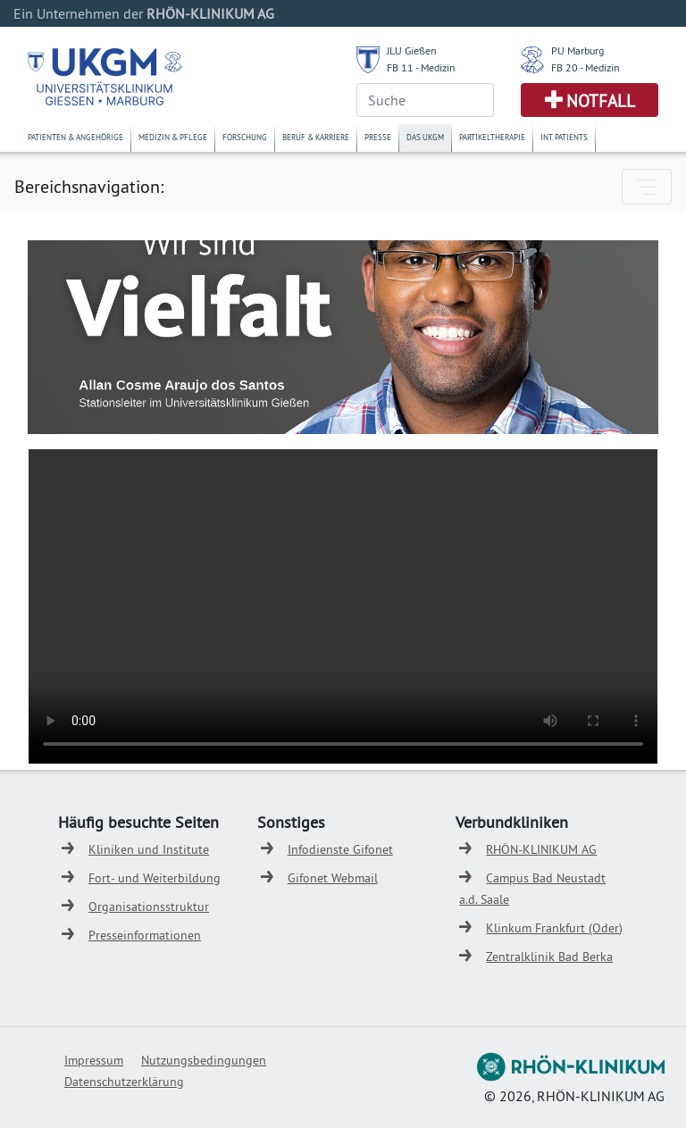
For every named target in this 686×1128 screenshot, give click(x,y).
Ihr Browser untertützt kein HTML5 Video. (343, 606)
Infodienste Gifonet (340, 849)
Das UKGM (425, 137)
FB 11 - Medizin (421, 67)
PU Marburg (577, 50)
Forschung (244, 137)
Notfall (600, 101)
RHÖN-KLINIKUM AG (541, 849)
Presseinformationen (144, 935)
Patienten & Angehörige (75, 137)
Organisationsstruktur (148, 906)
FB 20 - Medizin (585, 67)
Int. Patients (564, 137)
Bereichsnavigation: (88, 186)
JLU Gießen (412, 50)
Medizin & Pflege (172, 137)
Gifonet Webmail (333, 878)
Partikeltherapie (492, 137)
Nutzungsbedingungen (203, 1060)
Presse (377, 137)
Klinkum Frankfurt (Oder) (554, 928)
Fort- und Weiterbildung (154, 878)
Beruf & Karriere (315, 137)
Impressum (93, 1060)
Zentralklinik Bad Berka (549, 956)
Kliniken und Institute (148, 849)
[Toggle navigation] (647, 187)
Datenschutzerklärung (124, 1082)
